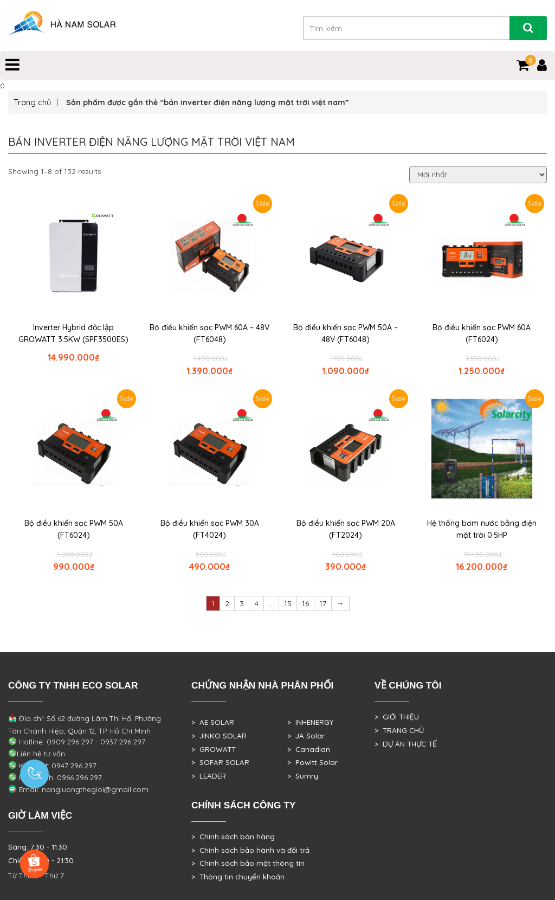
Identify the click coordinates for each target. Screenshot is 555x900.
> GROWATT (213, 749)
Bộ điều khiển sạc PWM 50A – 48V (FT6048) (345, 333)
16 (305, 603)
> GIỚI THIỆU (397, 716)
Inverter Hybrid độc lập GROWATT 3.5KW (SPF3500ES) (73, 333)
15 (288, 603)
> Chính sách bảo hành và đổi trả (250, 850)
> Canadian (308, 749)
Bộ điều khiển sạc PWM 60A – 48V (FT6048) (209, 333)
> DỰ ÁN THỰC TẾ (406, 744)
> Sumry (302, 776)
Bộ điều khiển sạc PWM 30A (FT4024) (209, 529)
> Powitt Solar (312, 762)
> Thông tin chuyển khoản (238, 876)
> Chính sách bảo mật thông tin (248, 863)
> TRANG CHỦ (399, 730)
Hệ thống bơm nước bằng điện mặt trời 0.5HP (482, 529)
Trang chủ (32, 102)
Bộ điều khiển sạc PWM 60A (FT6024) (482, 333)
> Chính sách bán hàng (233, 836)
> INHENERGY (310, 722)
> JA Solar (306, 735)
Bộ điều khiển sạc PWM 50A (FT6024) (73, 529)
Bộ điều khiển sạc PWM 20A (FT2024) (345, 529)
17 (322, 603)
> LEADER (208, 776)
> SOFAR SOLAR (220, 762)
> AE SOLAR (212, 722)
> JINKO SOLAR (219, 735)
